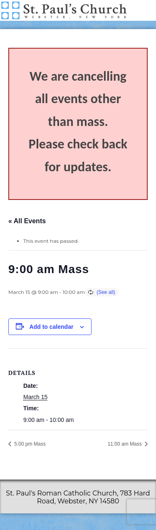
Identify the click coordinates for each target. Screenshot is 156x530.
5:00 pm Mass (29, 444)
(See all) (106, 292)
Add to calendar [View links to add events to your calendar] (52, 326)
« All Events (27, 220)
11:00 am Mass (125, 444)
